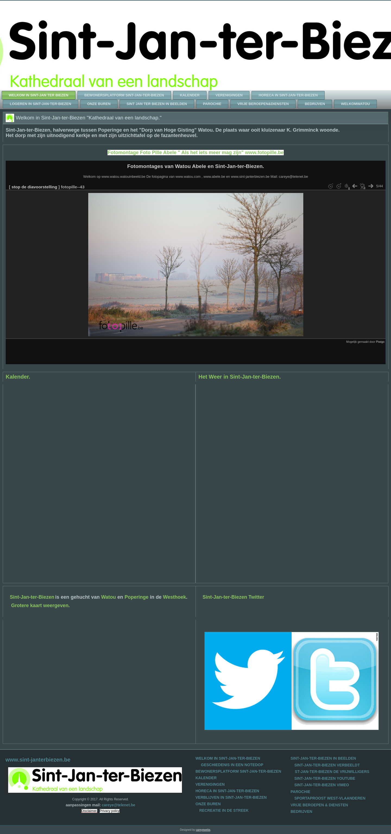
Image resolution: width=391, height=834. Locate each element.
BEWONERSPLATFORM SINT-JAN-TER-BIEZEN (238, 771)
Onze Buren (99, 104)
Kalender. (18, 377)
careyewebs (203, 829)
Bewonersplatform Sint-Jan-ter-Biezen (124, 95)
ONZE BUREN (208, 804)
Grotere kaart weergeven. (40, 605)
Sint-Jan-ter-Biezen (32, 597)
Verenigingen (229, 95)
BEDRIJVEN (301, 811)
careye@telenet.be (118, 805)
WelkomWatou (355, 104)
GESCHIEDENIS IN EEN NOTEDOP (232, 765)
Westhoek (174, 597)
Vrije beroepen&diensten (263, 104)
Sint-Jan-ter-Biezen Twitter (233, 597)
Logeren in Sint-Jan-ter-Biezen (40, 104)
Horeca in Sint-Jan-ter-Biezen (288, 95)
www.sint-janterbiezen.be (37, 760)
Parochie (212, 104)
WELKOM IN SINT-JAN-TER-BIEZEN (227, 758)
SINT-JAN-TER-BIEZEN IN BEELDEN (323, 758)
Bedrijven (315, 104)
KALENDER (206, 778)
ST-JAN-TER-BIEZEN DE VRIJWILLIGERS (332, 771)
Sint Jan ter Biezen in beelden (157, 104)
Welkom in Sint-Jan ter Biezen (38, 95)
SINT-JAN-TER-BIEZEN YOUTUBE (324, 778)
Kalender (190, 95)
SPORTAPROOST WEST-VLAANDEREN (329, 798)
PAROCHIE (300, 791)
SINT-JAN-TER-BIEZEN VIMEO (321, 785)
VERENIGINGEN (210, 784)
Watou (108, 597)
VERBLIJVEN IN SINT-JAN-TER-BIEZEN (231, 797)
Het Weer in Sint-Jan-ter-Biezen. (239, 377)
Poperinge (137, 597)
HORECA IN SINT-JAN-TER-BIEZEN (227, 791)
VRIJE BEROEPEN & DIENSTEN (319, 805)
